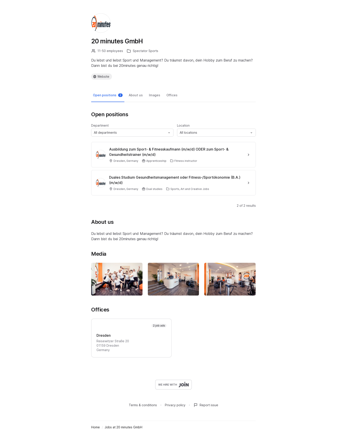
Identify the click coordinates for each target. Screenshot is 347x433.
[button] (132, 133)
